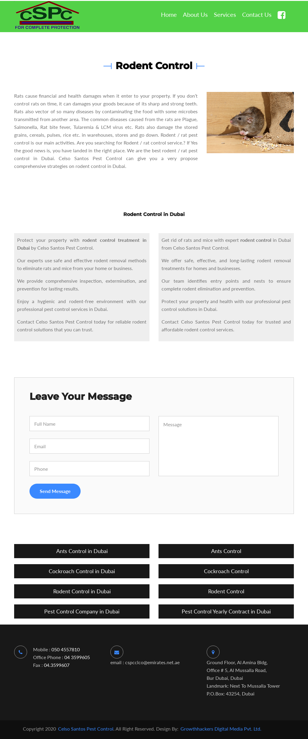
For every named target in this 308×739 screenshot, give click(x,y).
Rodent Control (226, 591)
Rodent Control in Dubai (82, 591)
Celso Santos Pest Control (85, 728)
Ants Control (226, 551)
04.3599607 (56, 665)
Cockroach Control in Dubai (82, 571)
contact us (257, 14)
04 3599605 (77, 657)
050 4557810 (65, 649)
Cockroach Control (226, 571)
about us (195, 14)
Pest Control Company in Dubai (81, 611)
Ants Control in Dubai (82, 551)
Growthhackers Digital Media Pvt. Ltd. (220, 728)
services (225, 14)
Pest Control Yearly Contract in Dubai (226, 611)
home (169, 14)
